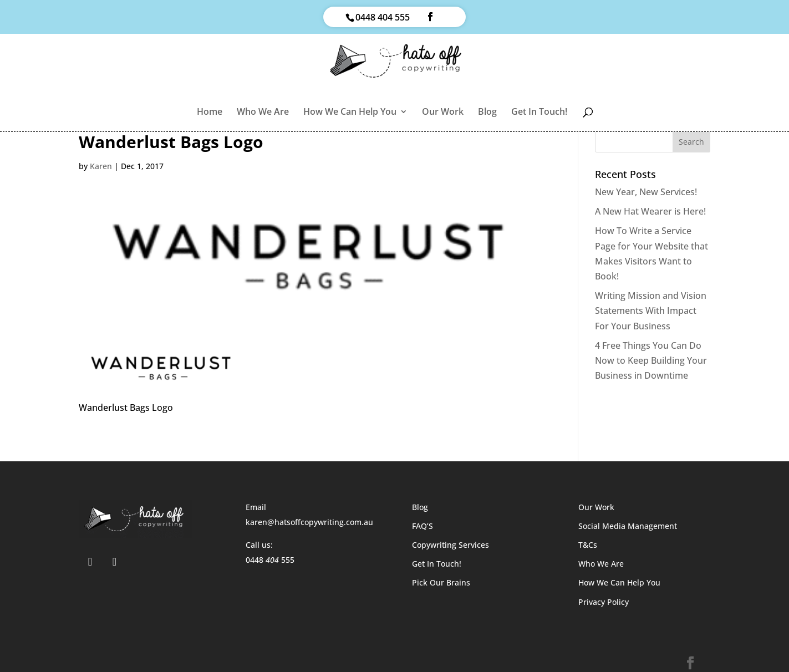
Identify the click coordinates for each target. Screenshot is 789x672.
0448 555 (270, 559)
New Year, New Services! (646, 192)
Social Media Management (627, 526)
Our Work (443, 113)
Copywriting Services (450, 544)
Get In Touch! (539, 113)
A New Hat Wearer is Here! (650, 211)
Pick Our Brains (441, 582)
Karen (101, 166)
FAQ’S (422, 526)
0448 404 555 (382, 17)
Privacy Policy (603, 602)
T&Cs (587, 544)
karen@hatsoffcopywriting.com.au (309, 522)
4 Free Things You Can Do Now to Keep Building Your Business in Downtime (651, 360)
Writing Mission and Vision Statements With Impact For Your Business (650, 310)
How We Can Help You (349, 113)
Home (209, 113)
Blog (487, 113)
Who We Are (263, 113)
